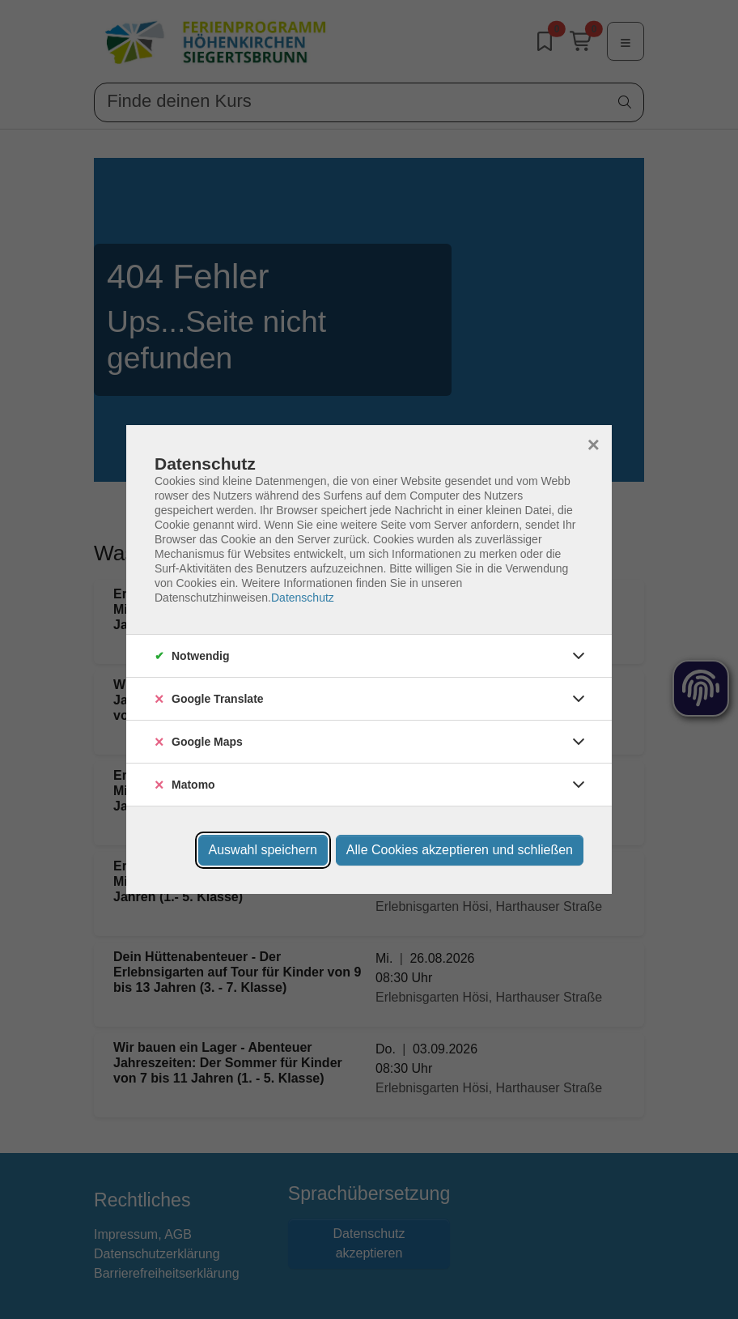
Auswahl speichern (263, 850)
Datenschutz (302, 597)
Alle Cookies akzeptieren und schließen (459, 850)
